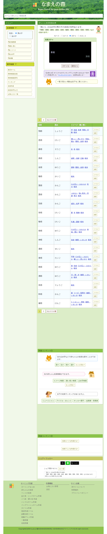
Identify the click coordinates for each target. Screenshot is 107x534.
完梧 (40, 204)
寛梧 (40, 185)
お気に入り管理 (52, 486)
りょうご (58, 285)
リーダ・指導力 (79, 293)
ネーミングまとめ (28, 487)
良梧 (40, 285)
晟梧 (40, 249)
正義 (82, 158)
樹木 (75, 132)
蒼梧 (40, 149)
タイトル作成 (26, 508)
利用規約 (74, 490)
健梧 (40, 303)
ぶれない (74, 193)
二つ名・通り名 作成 (29, 499)
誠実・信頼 (75, 158)
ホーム (7, 16)
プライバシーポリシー (79, 493)
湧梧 (40, 276)
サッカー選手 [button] (79, 401)
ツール (96, 129)
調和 (72, 167)
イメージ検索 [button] (59, 381)
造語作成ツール (27, 511)
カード (65, 36)
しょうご (58, 131)
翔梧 (40, 131)
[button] (57, 364)
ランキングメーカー (64, 75)
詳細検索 (12, 42)
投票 (95, 133)
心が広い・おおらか (78, 184)
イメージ (12, 50)
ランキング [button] (11, 82)
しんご (58, 158)
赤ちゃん (14, 16)
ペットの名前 (26, 493)
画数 (10, 58)
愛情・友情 (79, 141)
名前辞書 (24, 523)
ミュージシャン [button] (48, 401)
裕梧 (40, 231)
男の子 (18, 33)
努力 (75, 196)
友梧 (40, 167)
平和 (72, 257)
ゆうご (58, 167)
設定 (48, 489)
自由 (75, 130)
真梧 (40, 158)
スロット (83, 36)
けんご (58, 303)
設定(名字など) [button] (13, 90)
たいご (58, 258)
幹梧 (40, 294)
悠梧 (40, 267)
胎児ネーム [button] (11, 70)
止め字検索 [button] (82, 381)
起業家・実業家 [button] (92, 401)
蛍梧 (40, 213)
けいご (58, 140)
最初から (74, 66)
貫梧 (40, 194)
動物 (78, 213)
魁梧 (40, 176)
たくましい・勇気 (77, 302)
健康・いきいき (81, 240)
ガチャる (65, 66)
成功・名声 (75, 203)
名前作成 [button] (11, 86)
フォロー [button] (74, 463)
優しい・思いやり (77, 139)
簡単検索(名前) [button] (13, 74)
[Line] (68, 463)
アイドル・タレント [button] (64, 401)
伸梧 (40, 240)
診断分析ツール (27, 514)
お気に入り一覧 (13, 94)
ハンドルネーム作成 (28, 502)
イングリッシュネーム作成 (31, 505)
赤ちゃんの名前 (27, 490)
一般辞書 (24, 520)
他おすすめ (51, 120)
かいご (58, 176)
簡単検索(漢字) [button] (13, 78)
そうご (58, 149)
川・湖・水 (75, 275)
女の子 (13, 36)
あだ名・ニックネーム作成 (31, 496)
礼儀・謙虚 (75, 222)
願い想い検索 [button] (71, 381)
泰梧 (40, 258)
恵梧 (40, 140)
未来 (79, 130)
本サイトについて (78, 487)
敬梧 (40, 222)
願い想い (12, 46)
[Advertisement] (20, 132)
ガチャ (73, 36)
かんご (58, 185)
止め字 (11, 54)
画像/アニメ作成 (27, 517)
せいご (58, 249)
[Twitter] (63, 463)
